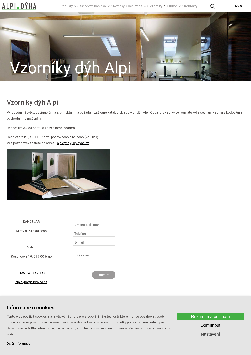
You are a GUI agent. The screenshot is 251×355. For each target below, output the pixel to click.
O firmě (171, 6)
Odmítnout (210, 325)
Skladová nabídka (93, 6)
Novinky (119, 6)
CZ (236, 6)
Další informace (18, 344)
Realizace (135, 6)
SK (242, 6)
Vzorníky (156, 6)
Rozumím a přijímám (210, 316)
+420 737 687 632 (31, 273)
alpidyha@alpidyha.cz (73, 143)
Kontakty (190, 6)
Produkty (66, 6)
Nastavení (210, 334)
